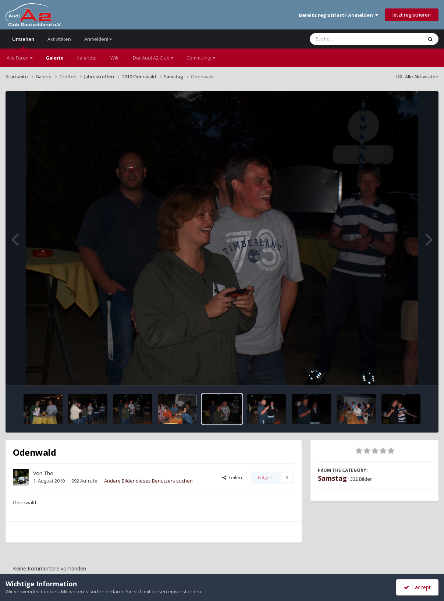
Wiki (115, 57)
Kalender (87, 57)
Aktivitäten (59, 39)
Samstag (332, 478)
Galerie (54, 57)
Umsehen (23, 42)
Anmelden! (98, 39)
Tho (48, 473)
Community (201, 57)
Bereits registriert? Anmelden (338, 15)
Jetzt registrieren (412, 14)
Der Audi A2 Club (153, 57)
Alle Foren (19, 57)
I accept (417, 587)
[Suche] (351, 39)
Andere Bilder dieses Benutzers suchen (148, 480)
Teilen (232, 477)
